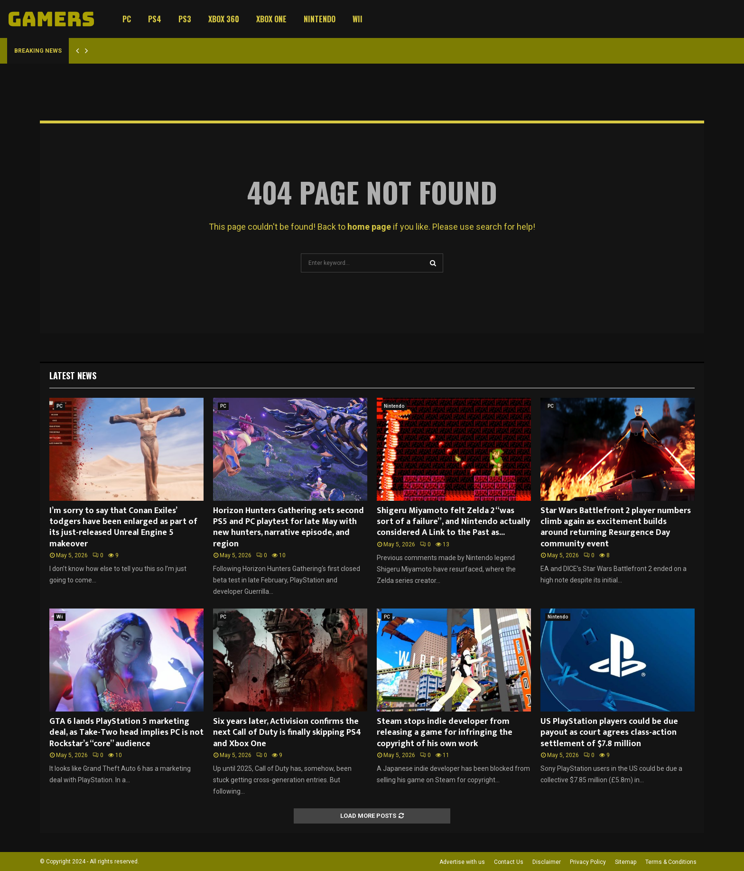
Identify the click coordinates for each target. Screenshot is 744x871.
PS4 (154, 19)
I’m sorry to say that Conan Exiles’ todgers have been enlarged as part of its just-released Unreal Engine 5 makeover (123, 527)
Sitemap (625, 862)
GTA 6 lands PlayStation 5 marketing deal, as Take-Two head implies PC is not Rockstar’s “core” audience (126, 732)
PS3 (184, 19)
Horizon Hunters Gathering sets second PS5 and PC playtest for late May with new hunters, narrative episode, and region (288, 527)
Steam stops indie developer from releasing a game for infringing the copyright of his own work (444, 732)
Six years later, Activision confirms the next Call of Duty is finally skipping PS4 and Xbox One (287, 732)
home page (369, 227)
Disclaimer (546, 862)
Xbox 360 (223, 19)
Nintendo (319, 19)
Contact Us (508, 862)
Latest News (72, 375)
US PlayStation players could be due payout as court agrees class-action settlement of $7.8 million (609, 732)
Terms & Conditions (671, 862)
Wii (358, 19)
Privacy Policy (588, 862)
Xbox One (271, 19)
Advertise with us (462, 862)
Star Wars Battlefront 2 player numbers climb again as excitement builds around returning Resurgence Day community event (615, 527)
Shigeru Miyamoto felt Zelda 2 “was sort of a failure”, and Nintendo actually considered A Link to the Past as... (453, 522)
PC (126, 19)
